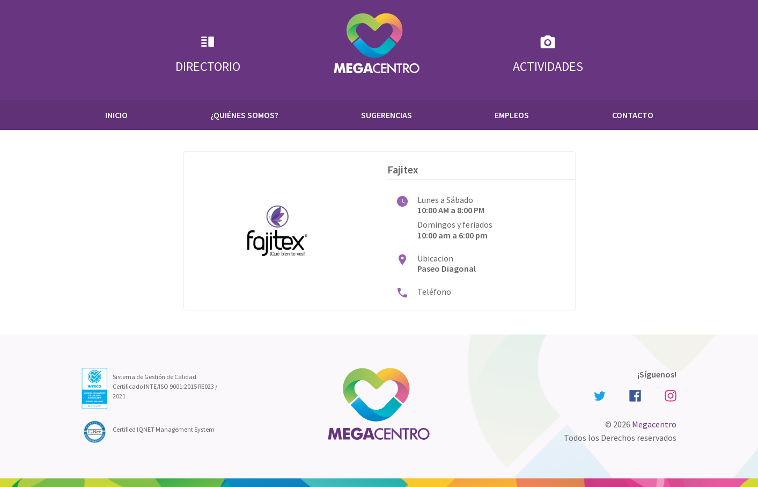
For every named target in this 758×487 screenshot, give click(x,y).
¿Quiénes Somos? (244, 115)
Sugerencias (386, 115)
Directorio (207, 54)
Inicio (116, 115)
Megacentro (654, 424)
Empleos (512, 115)
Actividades (548, 54)
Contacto (632, 115)
